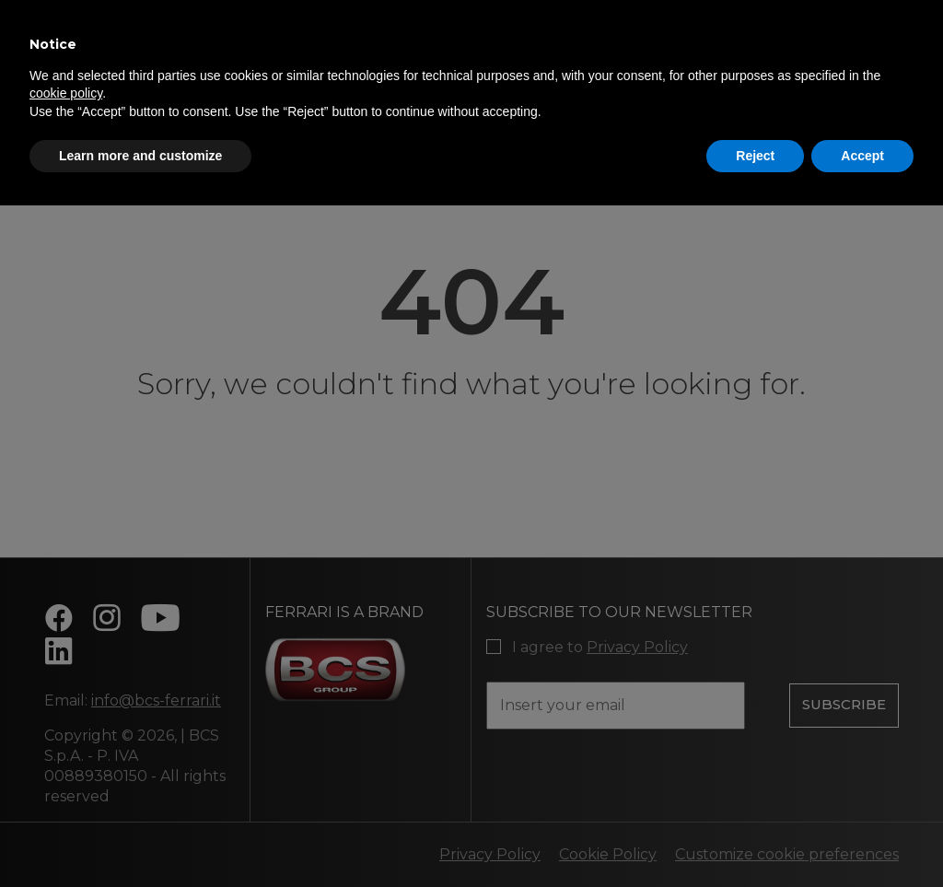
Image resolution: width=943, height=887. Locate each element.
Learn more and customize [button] (140, 155)
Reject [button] (755, 155)
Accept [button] (862, 155)
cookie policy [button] (65, 93)
